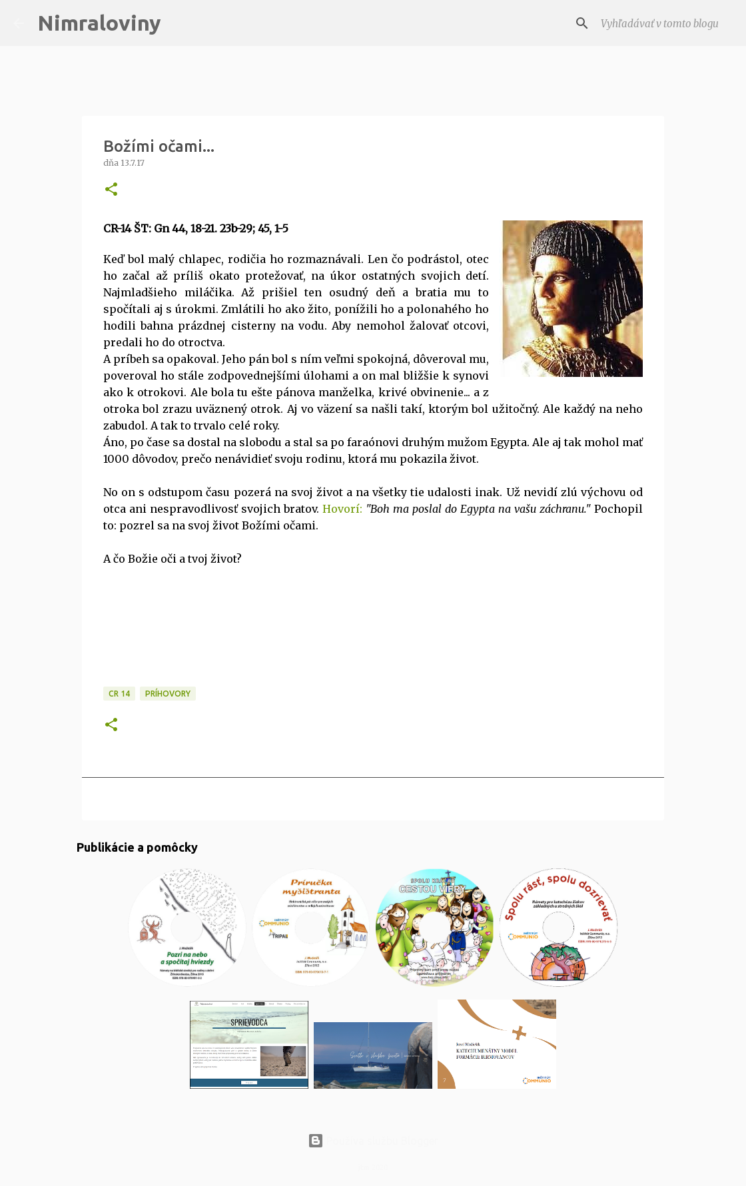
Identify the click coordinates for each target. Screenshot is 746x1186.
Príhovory (167, 693)
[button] (111, 190)
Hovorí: (342, 508)
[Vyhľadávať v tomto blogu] (665, 23)
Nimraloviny (99, 23)
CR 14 (119, 693)
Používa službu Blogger (373, 1141)
